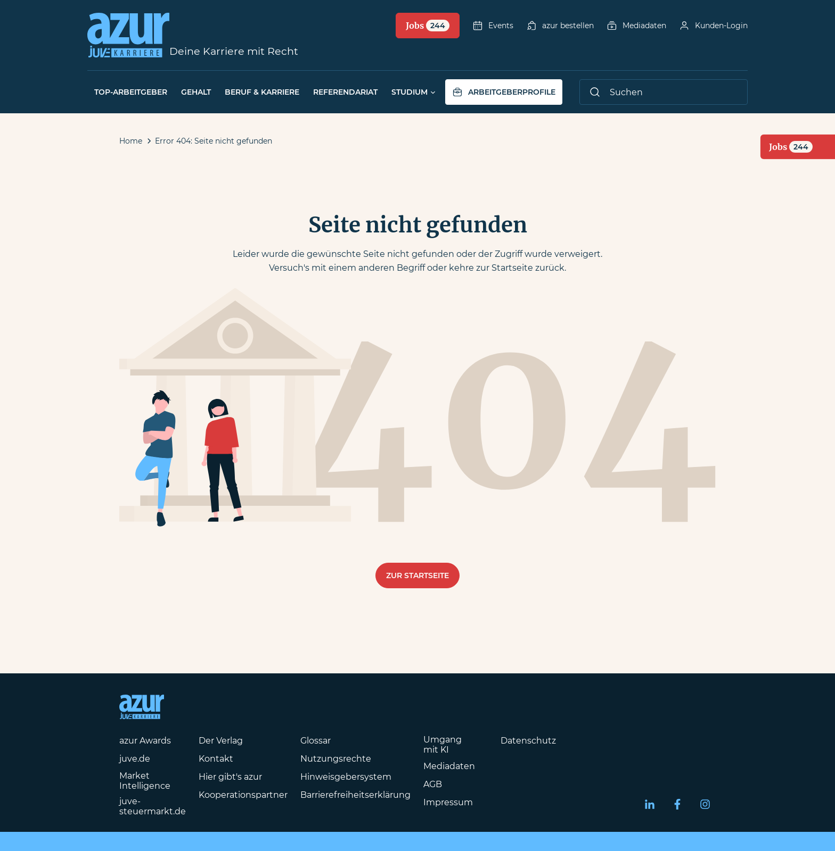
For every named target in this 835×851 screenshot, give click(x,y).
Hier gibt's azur (230, 777)
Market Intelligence (144, 781)
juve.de (134, 759)
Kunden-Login (713, 25)
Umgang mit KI (442, 745)
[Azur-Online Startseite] (128, 35)
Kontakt (216, 759)
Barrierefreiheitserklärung (355, 795)
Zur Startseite (417, 575)
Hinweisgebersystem (345, 777)
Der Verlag (221, 741)
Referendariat (345, 92)
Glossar (315, 741)
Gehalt (196, 92)
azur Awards (145, 741)
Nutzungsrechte (335, 759)
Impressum (448, 802)
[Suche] (663, 92)
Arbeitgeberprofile (503, 92)
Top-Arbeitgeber (130, 92)
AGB (432, 784)
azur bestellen (560, 25)
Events (492, 25)
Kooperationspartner (243, 795)
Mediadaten (636, 25)
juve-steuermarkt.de (152, 806)
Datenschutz (528, 741)
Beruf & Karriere (262, 92)
